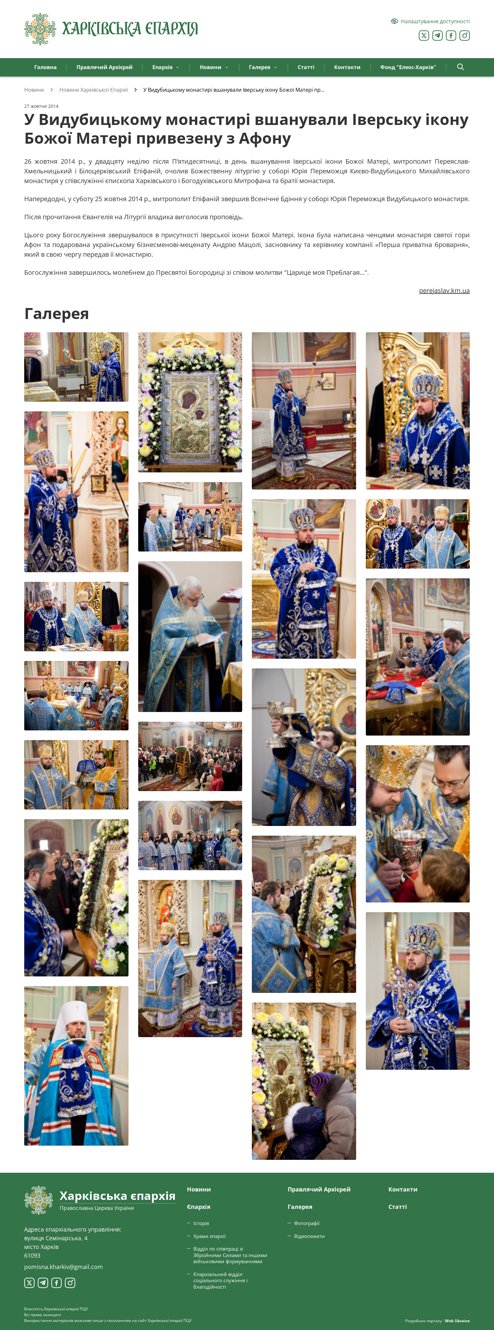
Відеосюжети (309, 1236)
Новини (199, 1189)
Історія (201, 1223)
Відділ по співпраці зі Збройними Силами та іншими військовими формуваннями (230, 1254)
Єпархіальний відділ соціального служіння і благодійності (220, 1280)
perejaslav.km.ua (444, 290)
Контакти (402, 1189)
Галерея (300, 1207)
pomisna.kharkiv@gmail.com (63, 1267)
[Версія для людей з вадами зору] (430, 21)
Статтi (397, 1207)
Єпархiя (199, 1207)
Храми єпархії (209, 1236)
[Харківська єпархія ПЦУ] (111, 29)
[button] (460, 67)
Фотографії (307, 1223)
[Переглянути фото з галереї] (76, 367)
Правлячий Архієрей (319, 1189)
